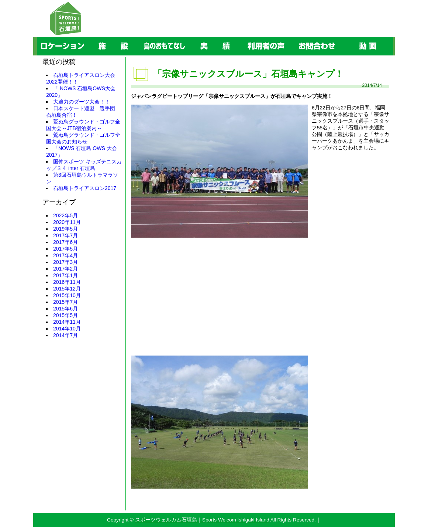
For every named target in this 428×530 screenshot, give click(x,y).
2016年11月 (67, 282)
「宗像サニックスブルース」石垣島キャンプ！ (248, 74)
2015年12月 (67, 289)
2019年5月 (65, 229)
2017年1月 (65, 275)
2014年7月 (65, 335)
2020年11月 (67, 222)
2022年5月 (65, 215)
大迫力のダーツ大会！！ (81, 102)
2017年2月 (65, 269)
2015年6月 (65, 309)
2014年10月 (67, 329)
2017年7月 (65, 235)
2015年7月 (65, 302)
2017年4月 (65, 255)
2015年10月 (67, 295)
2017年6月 (65, 242)
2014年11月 (67, 322)
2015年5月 (65, 315)
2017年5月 (65, 249)
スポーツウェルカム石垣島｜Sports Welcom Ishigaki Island (202, 520)
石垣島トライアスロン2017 (84, 188)
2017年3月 (65, 262)
